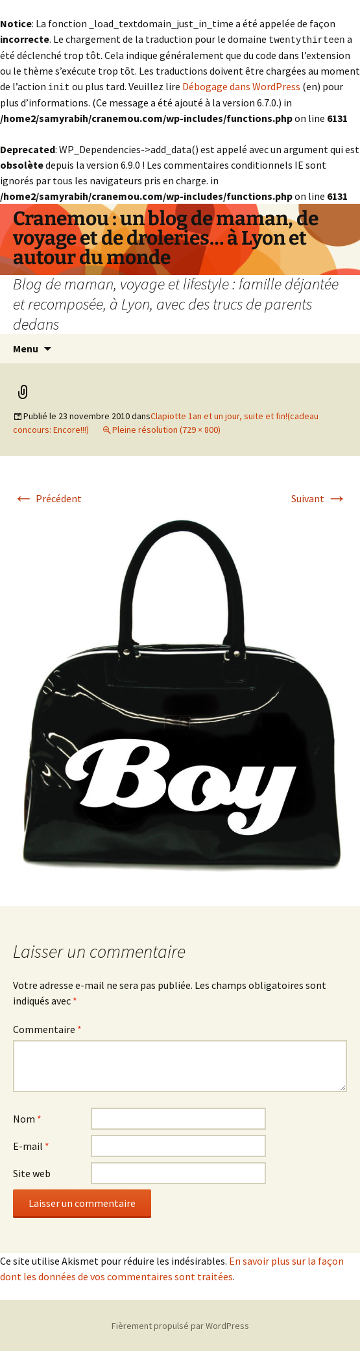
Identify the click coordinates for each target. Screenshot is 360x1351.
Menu (25, 347)
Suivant (319, 497)
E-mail (31, 1144)
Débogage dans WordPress (241, 85)
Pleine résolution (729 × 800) (166, 428)
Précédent (47, 497)
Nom (27, 1117)
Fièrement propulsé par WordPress (180, 1324)
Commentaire (47, 1027)
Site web (32, 1171)
